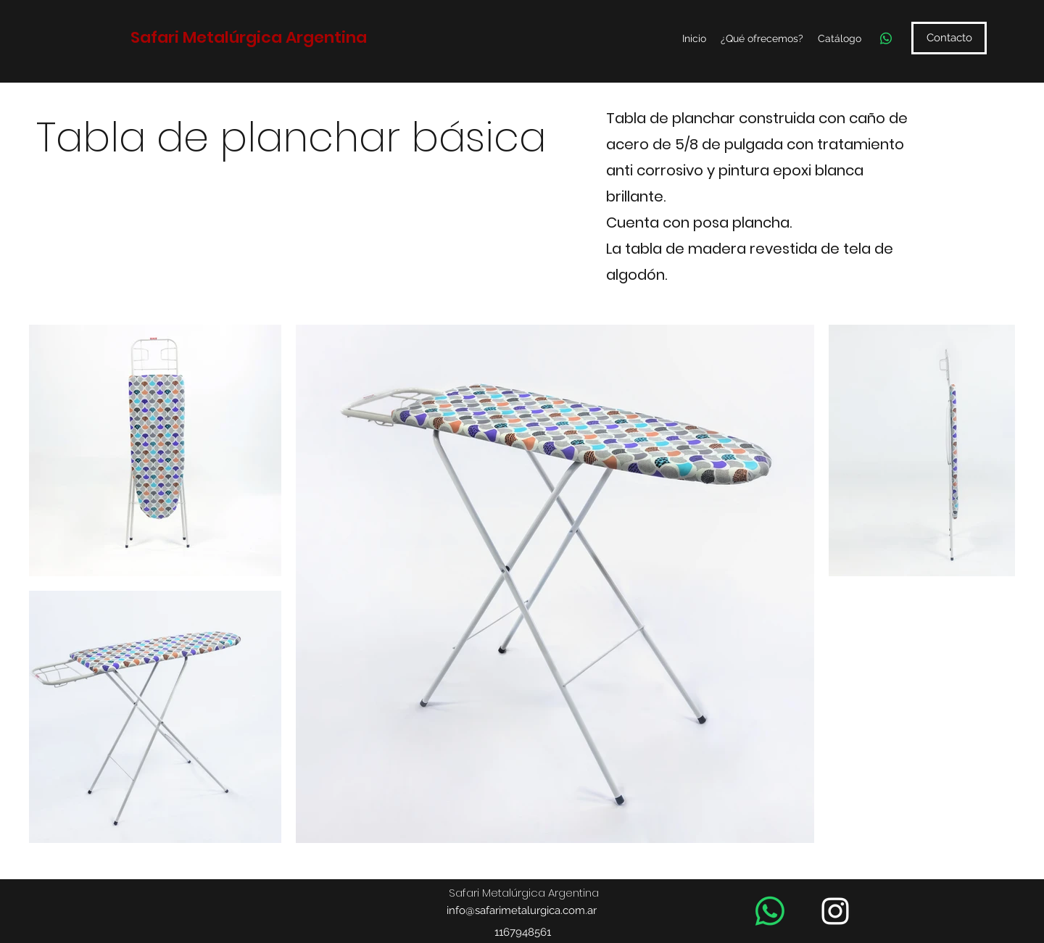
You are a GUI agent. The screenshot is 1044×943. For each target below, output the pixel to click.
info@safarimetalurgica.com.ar (522, 910)
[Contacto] (949, 38)
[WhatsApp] (886, 38)
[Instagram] (835, 911)
